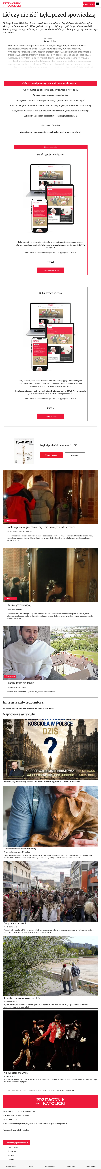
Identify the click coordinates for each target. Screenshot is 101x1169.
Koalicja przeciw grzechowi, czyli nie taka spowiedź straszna (41, 527)
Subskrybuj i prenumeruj (16, 1142)
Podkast (11, 1159)
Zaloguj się (56, 125)
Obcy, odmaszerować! (15, 923)
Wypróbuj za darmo (51, 270)
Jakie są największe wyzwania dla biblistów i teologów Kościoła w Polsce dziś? (42, 781)
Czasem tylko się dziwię (20, 682)
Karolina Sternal (10, 1001)
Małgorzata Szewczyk (14, 610)
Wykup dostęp (50, 416)
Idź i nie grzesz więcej (19, 605)
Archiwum (75, 455)
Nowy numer (13, 1147)
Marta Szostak (9, 1076)
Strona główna (13, 1090)
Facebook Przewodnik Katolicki (16, 1130)
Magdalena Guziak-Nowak (16, 688)
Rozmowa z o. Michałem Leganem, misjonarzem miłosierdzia (31, 691)
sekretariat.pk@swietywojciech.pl (53, 1123)
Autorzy (11, 1155)
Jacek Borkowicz (10, 927)
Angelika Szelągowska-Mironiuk (17, 852)
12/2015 (73, 445)
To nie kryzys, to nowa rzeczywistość (22, 998)
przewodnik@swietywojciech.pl (22, 1123)
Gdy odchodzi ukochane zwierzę (20, 848)
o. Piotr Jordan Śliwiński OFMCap (19, 532)
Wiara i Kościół (36, 1090)
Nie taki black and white (16, 1072)
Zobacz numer (51, 455)
